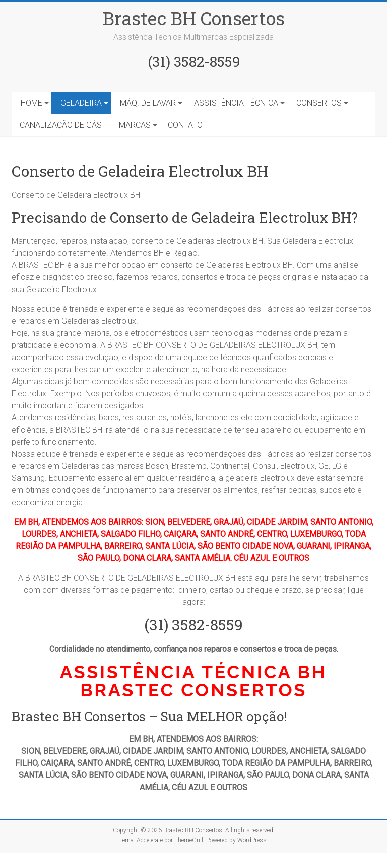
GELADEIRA (81, 103)
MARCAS (135, 125)
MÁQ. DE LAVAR (148, 103)
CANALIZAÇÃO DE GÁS (61, 125)
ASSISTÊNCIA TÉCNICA (236, 103)
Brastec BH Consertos (194, 18)
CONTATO (185, 125)
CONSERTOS (319, 103)
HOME (31, 103)
